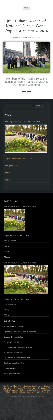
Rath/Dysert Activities (12, 373)
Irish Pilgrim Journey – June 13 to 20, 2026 (22, 121)
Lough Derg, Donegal (40, 392)
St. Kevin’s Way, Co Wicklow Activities (18, 347)
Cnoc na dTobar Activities (13, 337)
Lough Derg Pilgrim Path (13, 368)
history (7, 173)
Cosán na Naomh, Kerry (33, 386)
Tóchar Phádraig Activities (14, 327)
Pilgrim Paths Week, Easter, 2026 (18, 159)
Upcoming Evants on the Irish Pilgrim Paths (20, 332)
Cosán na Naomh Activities (14, 363)
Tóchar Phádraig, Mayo (21, 392)
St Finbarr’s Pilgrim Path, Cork (25, 388)
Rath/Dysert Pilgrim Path (12, 386)
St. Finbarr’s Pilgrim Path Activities (17, 358)
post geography (11, 166)
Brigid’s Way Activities (12, 342)
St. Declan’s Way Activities (14, 353)
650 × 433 (36, 37)
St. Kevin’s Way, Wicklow (29, 390)
